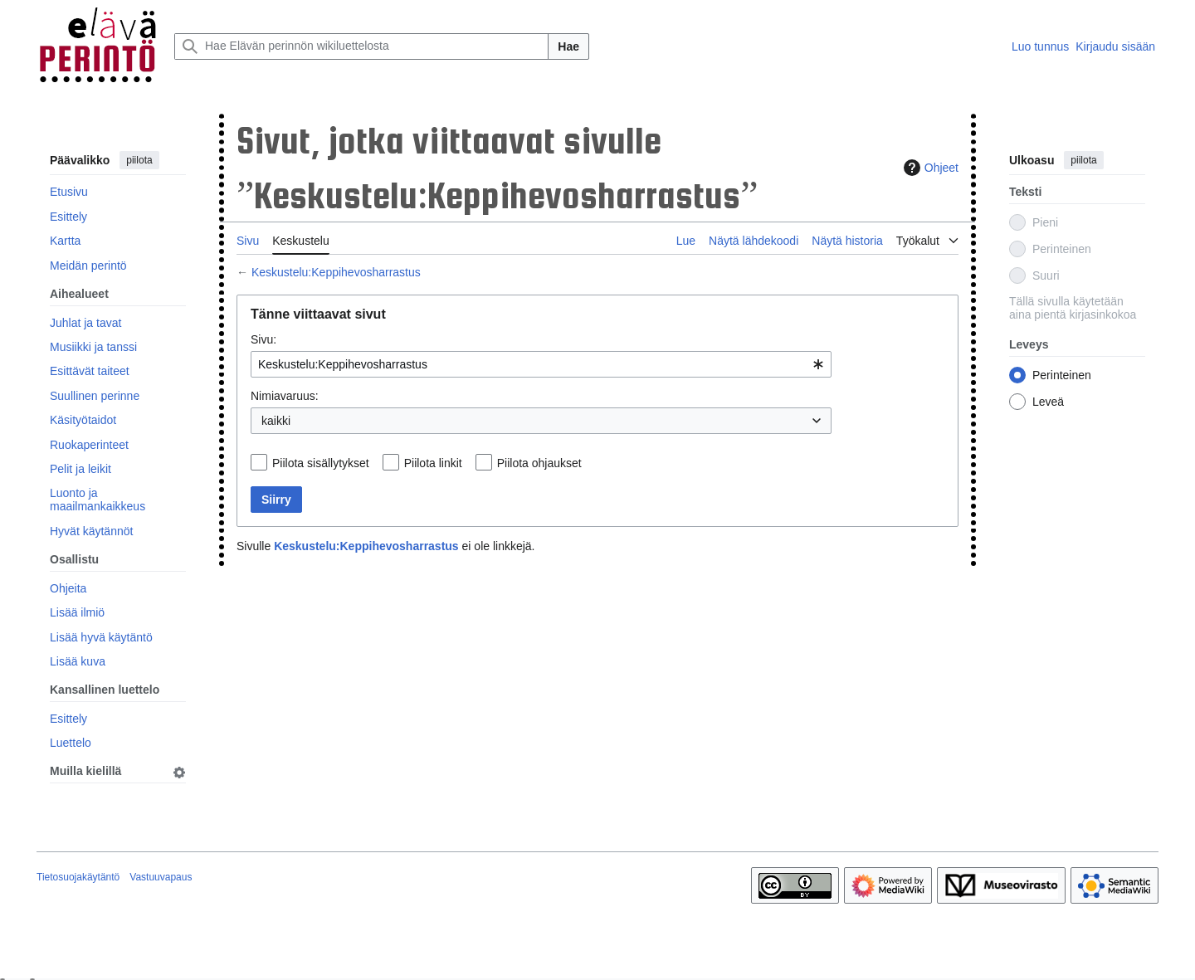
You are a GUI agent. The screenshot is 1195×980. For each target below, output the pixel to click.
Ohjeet (929, 167)
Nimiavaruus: (285, 395)
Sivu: (263, 339)
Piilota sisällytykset (320, 463)
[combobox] (541, 364)
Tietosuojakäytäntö (78, 877)
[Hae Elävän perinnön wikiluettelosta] (361, 46)
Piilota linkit (433, 463)
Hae (568, 46)
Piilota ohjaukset (539, 463)
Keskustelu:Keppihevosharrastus (336, 272)
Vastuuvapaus (160, 877)
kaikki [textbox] (275, 420)
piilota (139, 160)
